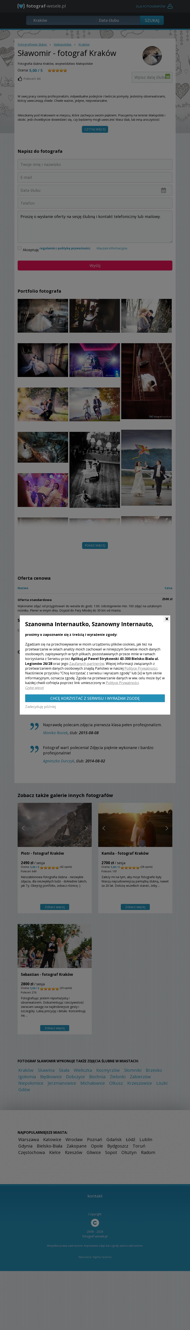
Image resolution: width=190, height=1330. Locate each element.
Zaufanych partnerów (86, 663)
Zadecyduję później (40, 706)
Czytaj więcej (34, 687)
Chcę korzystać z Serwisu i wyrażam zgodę (95, 698)
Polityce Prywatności (140, 668)
